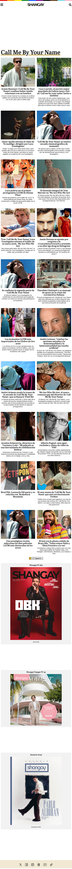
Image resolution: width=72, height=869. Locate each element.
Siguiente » (38, 558)
